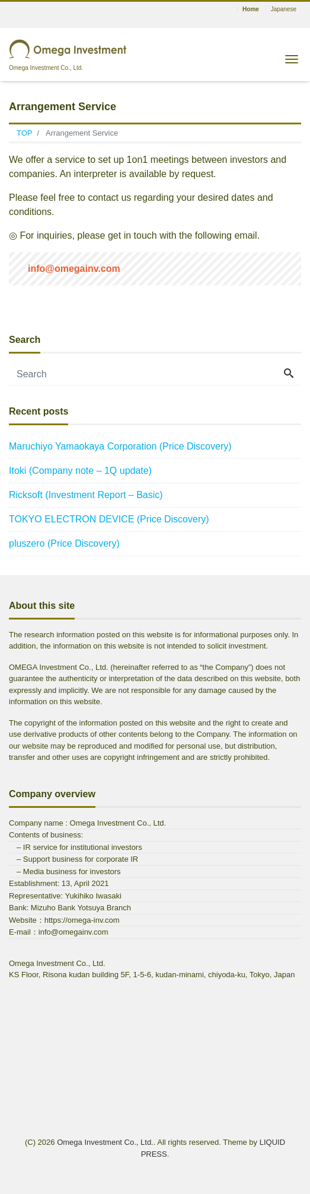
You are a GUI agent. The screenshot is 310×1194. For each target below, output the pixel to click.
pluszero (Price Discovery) (64, 543)
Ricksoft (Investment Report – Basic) (86, 495)
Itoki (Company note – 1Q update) (80, 471)
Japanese (283, 9)
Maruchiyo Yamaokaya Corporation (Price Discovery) (120, 446)
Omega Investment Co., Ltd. (105, 1142)
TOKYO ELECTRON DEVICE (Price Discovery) (109, 519)
